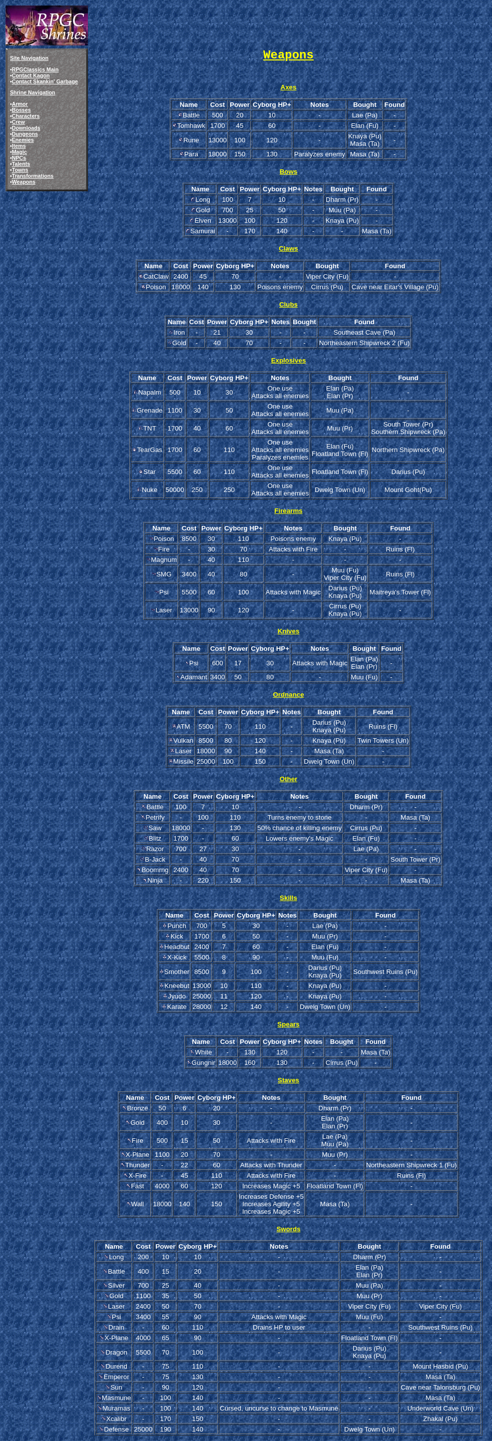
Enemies (23, 140)
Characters (26, 116)
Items (19, 146)
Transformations (33, 176)
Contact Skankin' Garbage (45, 81)
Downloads (26, 128)
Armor (20, 104)
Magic (19, 152)
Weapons (23, 182)
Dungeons (25, 134)
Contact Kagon (31, 75)
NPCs (19, 158)
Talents (21, 164)
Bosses (21, 110)
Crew (18, 122)
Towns (20, 170)
